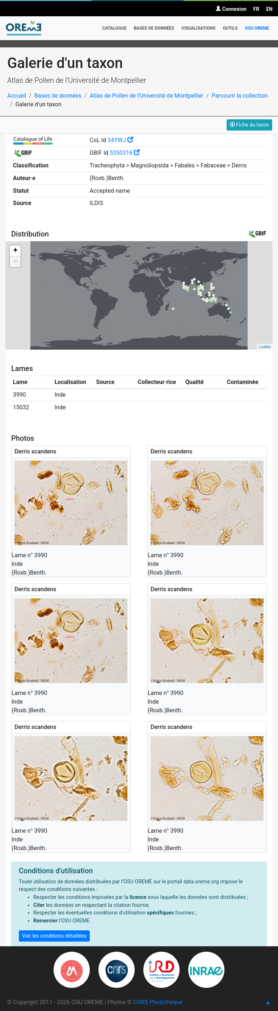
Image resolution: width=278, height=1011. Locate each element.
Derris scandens (35, 451)
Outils (230, 28)
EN (269, 9)
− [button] (15, 261)
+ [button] (15, 251)
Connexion (231, 9)
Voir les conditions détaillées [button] (54, 936)
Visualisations (198, 28)
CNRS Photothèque (157, 1002)
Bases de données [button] (154, 28)
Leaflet (265, 347)
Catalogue (114, 28)
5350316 (125, 152)
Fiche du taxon (249, 125)
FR (256, 9)
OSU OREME (257, 28)
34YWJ (120, 140)
